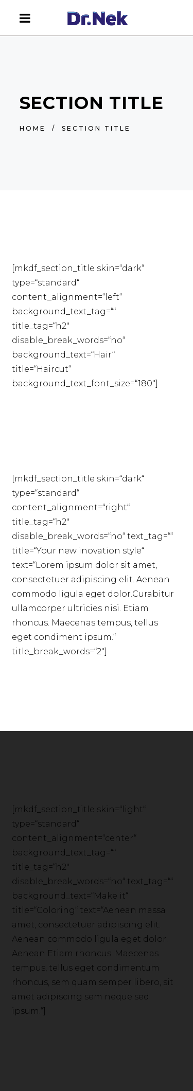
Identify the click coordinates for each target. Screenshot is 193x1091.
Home (33, 128)
